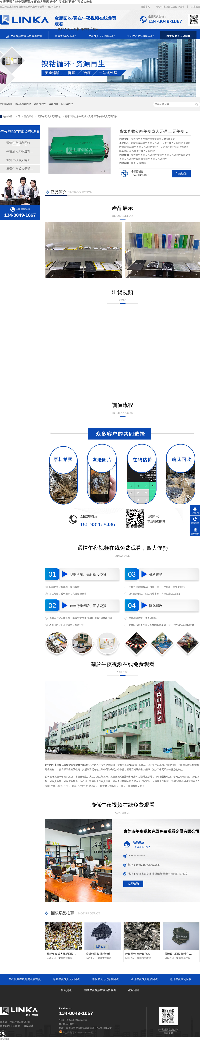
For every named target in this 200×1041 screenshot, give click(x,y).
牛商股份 (15, 1026)
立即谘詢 (133, 883)
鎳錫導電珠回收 (23, 104)
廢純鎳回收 (67, 104)
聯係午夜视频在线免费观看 (170, 6)
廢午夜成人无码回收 (178, 36)
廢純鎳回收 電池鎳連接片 (101, 953)
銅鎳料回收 (40, 104)
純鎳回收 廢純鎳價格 (137, 953)
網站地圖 (195, 6)
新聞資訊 (66, 990)
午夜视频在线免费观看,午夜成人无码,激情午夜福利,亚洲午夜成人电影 (46, 1)
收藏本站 (145, 6)
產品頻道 (29, 116)
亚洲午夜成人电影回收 (140, 36)
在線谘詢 (181, 173)
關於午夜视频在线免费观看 (100, 990)
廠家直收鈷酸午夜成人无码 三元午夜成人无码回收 (91, 116)
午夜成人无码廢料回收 (101, 36)
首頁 (18, 116)
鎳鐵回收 (53, 104)
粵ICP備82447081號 (20, 1022)
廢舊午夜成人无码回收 (50, 116)
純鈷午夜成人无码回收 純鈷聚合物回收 (70, 953)
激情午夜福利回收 (65, 36)
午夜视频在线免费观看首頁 (26, 36)
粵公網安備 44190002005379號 (76, 1032)
